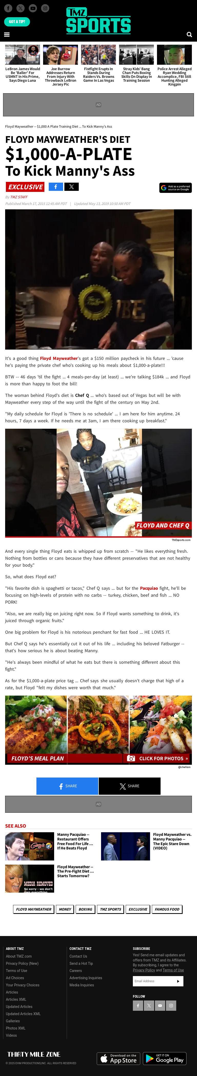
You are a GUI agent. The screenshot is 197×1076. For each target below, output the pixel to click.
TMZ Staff (18, 196)
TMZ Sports (110, 909)
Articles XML (16, 999)
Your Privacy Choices (23, 985)
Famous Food (167, 909)
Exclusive (138, 909)
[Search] (190, 34)
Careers (76, 971)
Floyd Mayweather (33, 909)
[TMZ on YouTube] (160, 1005)
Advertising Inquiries (86, 978)
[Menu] (7, 34)
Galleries (13, 1021)
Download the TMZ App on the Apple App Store (118, 1058)
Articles (12, 992)
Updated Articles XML (23, 1014)
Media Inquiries (82, 985)
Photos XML (15, 1028)
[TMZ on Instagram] (45, 8)
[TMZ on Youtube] (33, 8)
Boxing (85, 909)
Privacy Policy (144, 970)
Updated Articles (19, 1007)
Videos (11, 1035)
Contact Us (78, 956)
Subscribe (178, 981)
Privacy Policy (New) (22, 963)
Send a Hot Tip (81, 963)
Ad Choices (15, 978)
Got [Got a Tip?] (17, 21)
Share (67, 786)
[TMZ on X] (20, 8)
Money (65, 909)
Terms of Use (16, 971)
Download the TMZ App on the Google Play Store (164, 1058)
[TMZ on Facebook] (8, 8)
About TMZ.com (19, 956)
